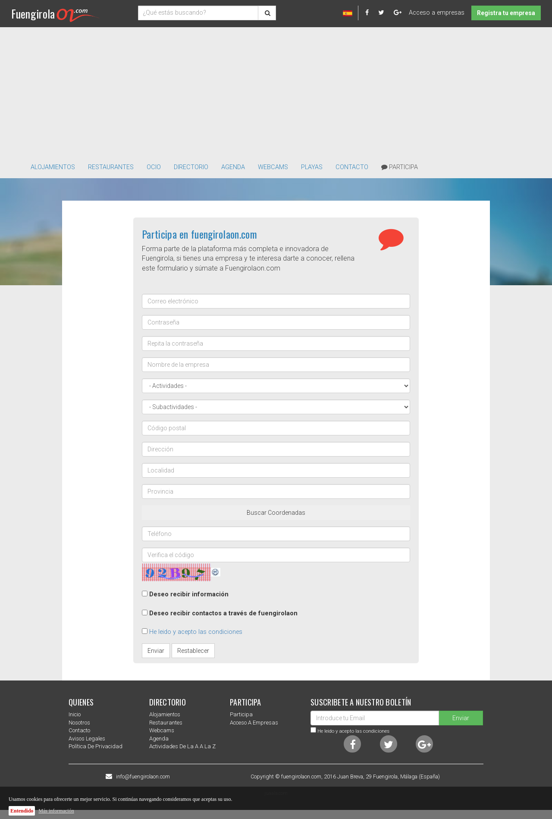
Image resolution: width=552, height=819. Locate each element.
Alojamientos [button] (53, 167)
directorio (191, 167)
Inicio (75, 714)
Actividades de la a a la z (182, 746)
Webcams (273, 167)
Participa (399, 167)
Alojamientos (164, 714)
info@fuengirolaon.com (143, 777)
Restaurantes (165, 722)
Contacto (352, 167)
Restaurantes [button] (111, 167)
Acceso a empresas (436, 12)
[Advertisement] (276, 92)
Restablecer (193, 650)
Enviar (155, 650)
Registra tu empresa (506, 12)
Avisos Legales (87, 738)
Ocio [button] (154, 167)
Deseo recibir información (189, 594)
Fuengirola (55, 13)
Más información (56, 811)
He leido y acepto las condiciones (195, 632)
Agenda (233, 167)
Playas (312, 167)
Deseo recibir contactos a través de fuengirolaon (223, 613)
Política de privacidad (95, 746)
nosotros (79, 722)
